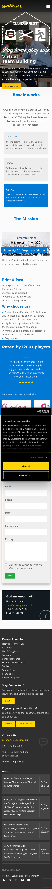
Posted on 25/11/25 (45, 851)
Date (7, 512)
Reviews (8, 724)
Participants (11, 526)
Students (7, 666)
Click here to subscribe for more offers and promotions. (25, 566)
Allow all (26, 466)
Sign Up (8, 701)
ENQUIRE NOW (11, 86)
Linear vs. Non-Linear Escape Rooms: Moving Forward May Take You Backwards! (20, 782)
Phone (8, 499)
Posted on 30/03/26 (45, 807)
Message (9, 539)
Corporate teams (11, 658)
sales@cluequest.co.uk (19, 605)
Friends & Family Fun (13, 643)
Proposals (7, 673)
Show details (37, 457)
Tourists (6, 655)
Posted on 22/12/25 (45, 830)
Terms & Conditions (12, 875)
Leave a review (25, 724)
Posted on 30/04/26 (45, 784)
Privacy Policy (32, 875)
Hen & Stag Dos (10, 651)
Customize (26, 475)
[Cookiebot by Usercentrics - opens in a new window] (37, 411)
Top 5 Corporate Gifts (14, 845)
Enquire (12, 136)
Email (8, 486)
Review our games (11, 677)
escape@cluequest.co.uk (15, 739)
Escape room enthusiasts (15, 662)
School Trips (8, 670)
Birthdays (7, 647)
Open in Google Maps (13, 761)
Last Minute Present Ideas (16, 824)
